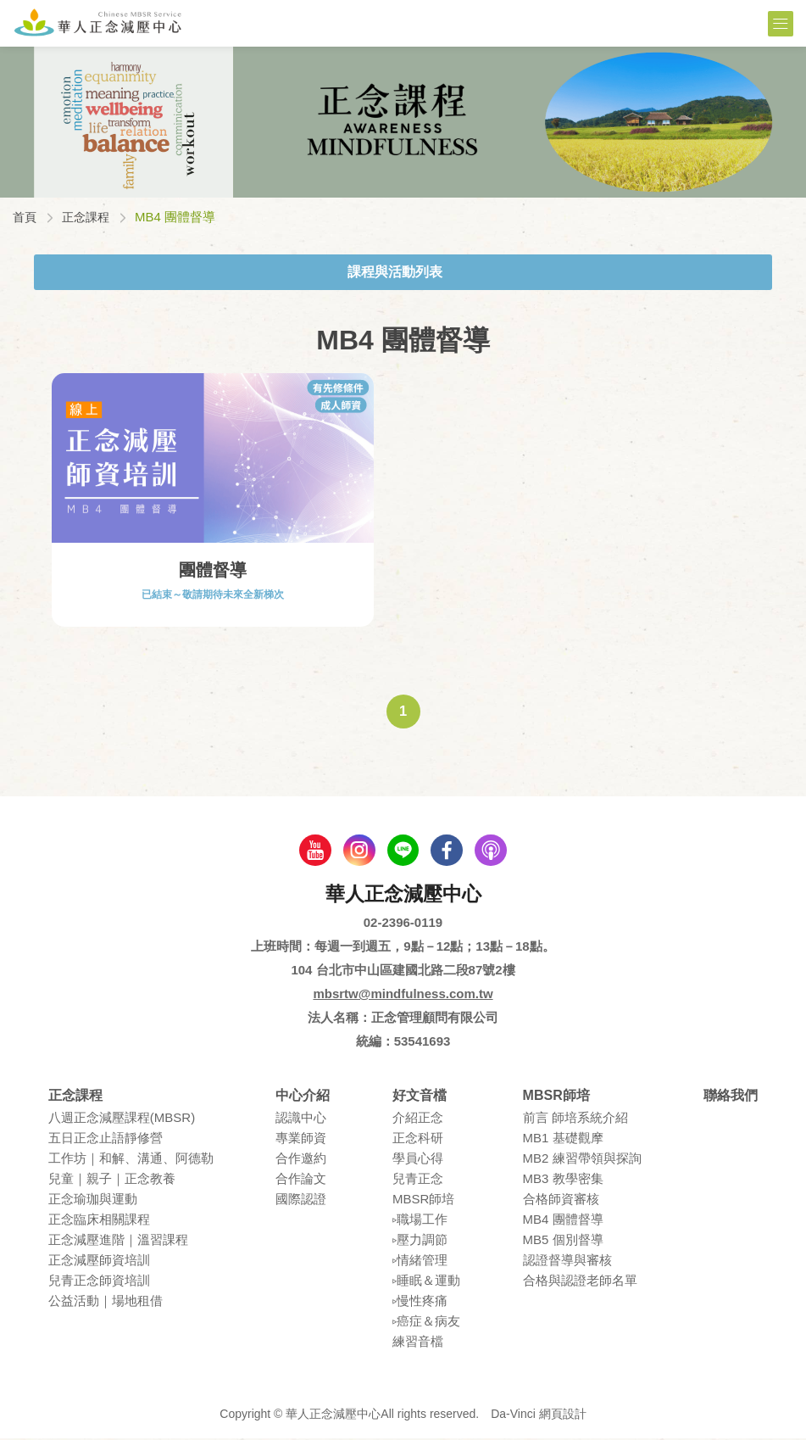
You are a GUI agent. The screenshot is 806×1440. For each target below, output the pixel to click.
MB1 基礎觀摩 (563, 1139)
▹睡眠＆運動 (426, 1282)
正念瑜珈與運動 (92, 1200)
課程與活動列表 (394, 271)
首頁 (25, 216)
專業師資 (300, 1139)
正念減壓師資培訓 (99, 1261)
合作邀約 (300, 1160)
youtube (312, 851)
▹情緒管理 (419, 1261)
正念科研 (417, 1139)
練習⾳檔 (417, 1343)
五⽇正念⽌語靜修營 (105, 1139)
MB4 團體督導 (563, 1221)
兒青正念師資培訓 (99, 1282)
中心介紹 (302, 1097)
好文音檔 (419, 1097)
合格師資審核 (561, 1200)
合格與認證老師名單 (580, 1282)
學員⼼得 (417, 1160)
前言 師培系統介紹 (575, 1119)
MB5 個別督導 (563, 1241)
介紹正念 (417, 1119)
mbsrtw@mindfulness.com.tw (402, 995)
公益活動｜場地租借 (105, 1302)
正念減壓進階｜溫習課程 (118, 1241)
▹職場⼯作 (419, 1221)
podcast (495, 851)
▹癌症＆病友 (426, 1322)
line (403, 851)
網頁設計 (562, 1415)
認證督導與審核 (567, 1261)
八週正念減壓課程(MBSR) (121, 1119)
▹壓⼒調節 (419, 1241)
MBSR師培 (423, 1200)
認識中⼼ (300, 1119)
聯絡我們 (730, 1097)
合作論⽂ (300, 1180)
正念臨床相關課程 (99, 1221)
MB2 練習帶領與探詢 (582, 1160)
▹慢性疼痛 (419, 1302)
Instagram (358, 851)
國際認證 (300, 1200)
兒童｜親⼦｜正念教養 (111, 1180)
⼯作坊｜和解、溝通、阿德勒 (131, 1160)
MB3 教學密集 (563, 1180)
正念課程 (89, 216)
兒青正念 (417, 1180)
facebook (449, 851)
